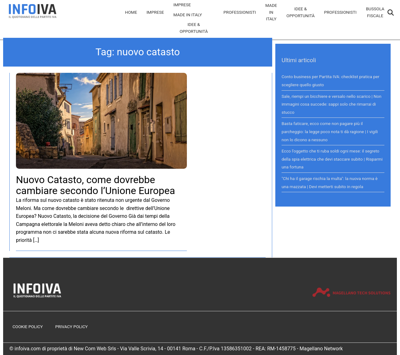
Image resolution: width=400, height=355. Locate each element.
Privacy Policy (71, 326)
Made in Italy (187, 14)
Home (131, 12)
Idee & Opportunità (194, 28)
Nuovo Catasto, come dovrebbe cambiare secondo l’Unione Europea (95, 185)
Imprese (155, 12)
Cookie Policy (27, 326)
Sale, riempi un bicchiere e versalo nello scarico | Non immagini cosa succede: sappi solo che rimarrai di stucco (332, 104)
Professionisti (239, 12)
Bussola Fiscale (375, 12)
